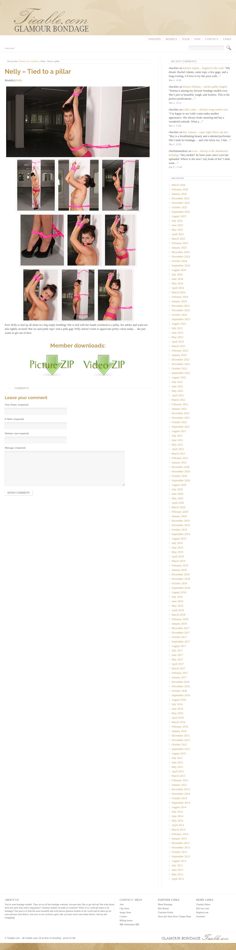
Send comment (18, 492)
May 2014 (177, 820)
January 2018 (179, 623)
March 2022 (178, 399)
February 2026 (180, 189)
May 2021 (177, 444)
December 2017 (181, 628)
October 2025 (179, 207)
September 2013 (181, 856)
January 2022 (179, 408)
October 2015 (179, 744)
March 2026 (178, 185)
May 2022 (177, 391)
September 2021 (181, 426)
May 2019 (177, 552)
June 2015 (177, 762)
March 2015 (178, 776)
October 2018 (179, 583)
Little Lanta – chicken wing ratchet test (205, 109)
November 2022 (181, 364)
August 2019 (179, 538)
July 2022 (177, 382)
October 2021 (179, 422)
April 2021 (178, 449)
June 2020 (177, 493)
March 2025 (178, 238)
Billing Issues (126, 920)
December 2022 (181, 359)
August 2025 (179, 216)
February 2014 (180, 834)
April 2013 (178, 878)
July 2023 (177, 328)
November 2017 (181, 632)
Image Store (125, 912)
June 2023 (177, 332)
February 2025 (180, 243)
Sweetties (200, 916)
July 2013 (177, 865)
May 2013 (177, 874)
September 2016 (181, 695)
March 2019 (178, 561)
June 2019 (177, 547)
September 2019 (181, 534)
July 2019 (177, 543)
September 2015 (181, 749)
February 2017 (180, 673)
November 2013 (181, 847)
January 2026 (179, 194)
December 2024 (181, 252)
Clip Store (124, 908)
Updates (154, 39)
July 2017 (177, 650)
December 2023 (181, 305)
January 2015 (179, 784)
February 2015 (180, 780)
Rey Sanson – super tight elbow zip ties (205, 132)
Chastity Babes (203, 904)
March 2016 (178, 722)
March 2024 (178, 292)
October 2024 (179, 261)
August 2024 (179, 270)
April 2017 (178, 664)
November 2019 (181, 525)
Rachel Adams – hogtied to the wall (203, 68)
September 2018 (181, 588)
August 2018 (179, 592)
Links (227, 39)
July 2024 (177, 274)
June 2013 (177, 870)
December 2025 (181, 198)
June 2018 (177, 601)
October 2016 (179, 690)
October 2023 (179, 314)
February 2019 (180, 565)
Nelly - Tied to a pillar (50, 61)
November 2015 (181, 740)
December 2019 (181, 520)
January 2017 (179, 677)
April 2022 (178, 395)
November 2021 (181, 417)
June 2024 (177, 279)
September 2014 (181, 802)
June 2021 (177, 440)
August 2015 (179, 753)
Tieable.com (24, 61)
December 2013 (181, 843)
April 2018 (178, 610)
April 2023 (178, 341)
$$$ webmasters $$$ (129, 924)
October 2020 (179, 476)
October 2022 (179, 368)
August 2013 (179, 861)
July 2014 (177, 811)
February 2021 (180, 458)
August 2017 (179, 646)
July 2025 (177, 220)
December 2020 (181, 467)
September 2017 (181, 641)
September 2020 (181, 480)
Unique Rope (185, 916)
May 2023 (177, 337)
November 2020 (181, 471)
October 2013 (179, 852)
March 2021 (178, 453)
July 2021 (177, 435)
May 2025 (177, 229)
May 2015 (177, 767)
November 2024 (181, 256)
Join (197, 39)
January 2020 (179, 516)
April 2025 (178, 234)
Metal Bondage (165, 904)
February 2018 (180, 619)
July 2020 (177, 489)
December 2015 (181, 735)
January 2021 (179, 462)
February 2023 (180, 350)
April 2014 (178, 825)
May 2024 (177, 283)
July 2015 (177, 758)
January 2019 (179, 570)
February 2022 (180, 404)
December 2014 (181, 789)
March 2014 (178, 829)
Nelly (19, 80)
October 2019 (179, 529)
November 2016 (181, 686)
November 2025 (181, 203)
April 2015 (178, 771)
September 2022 (181, 373)
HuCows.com (202, 908)
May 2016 (177, 713)
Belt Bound (163, 908)
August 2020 (179, 485)
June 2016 (177, 708)
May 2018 (177, 605)
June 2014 (177, 816)
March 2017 (178, 668)
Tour (185, 39)
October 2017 (179, 637)
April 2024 (178, 288)
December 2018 (181, 574)
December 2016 (181, 682)
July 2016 (177, 704)
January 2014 (179, 838)
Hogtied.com (202, 912)
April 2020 (178, 502)
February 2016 (180, 726)
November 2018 (181, 579)
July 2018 (177, 596)
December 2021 (181, 413)
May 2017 (177, 659)
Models (171, 39)
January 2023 (179, 355)
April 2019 (178, 556)
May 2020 (177, 498)
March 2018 (178, 614)
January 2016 (179, 731)
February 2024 (180, 297)
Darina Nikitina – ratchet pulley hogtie (205, 86)
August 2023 (179, 323)
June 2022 (177, 386)
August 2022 (179, 377)
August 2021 (179, 431)
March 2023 (178, 346)
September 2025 (181, 211)
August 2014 (179, 807)
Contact (211, 39)
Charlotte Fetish (165, 912)
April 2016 (178, 717)
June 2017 (177, 655)
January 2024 (179, 301)
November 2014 (181, 793)
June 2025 (177, 225)
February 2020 (180, 511)
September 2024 (181, 265)
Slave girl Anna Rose (168, 916)
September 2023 (181, 319)
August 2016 (179, 699)
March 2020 (178, 507)
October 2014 (179, 798)
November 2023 (181, 310)
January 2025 (179, 247)
